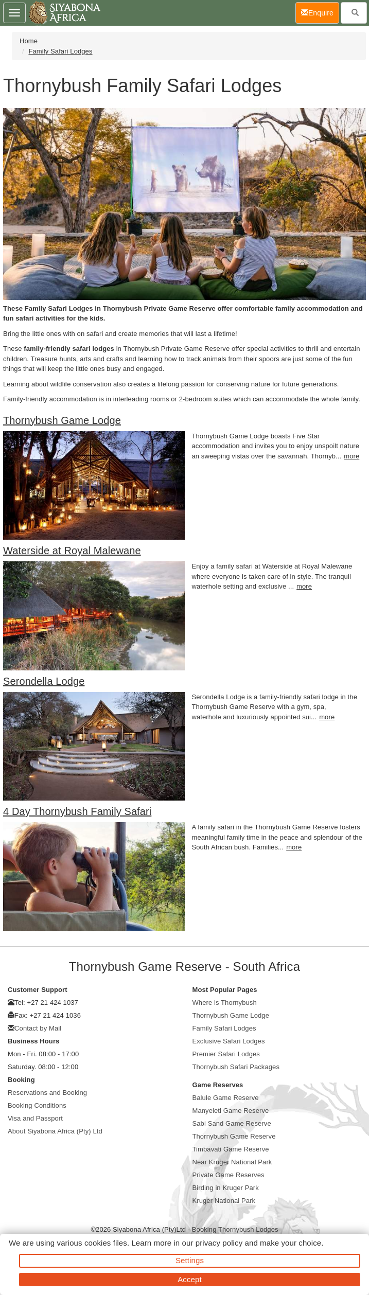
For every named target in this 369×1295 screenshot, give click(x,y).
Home (29, 41)
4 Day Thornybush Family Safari (77, 811)
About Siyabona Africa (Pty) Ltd (55, 1131)
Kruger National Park (224, 1200)
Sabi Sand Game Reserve (231, 1123)
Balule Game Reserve (225, 1098)
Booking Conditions (37, 1105)
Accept (189, 1279)
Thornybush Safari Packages (236, 1067)
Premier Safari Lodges (226, 1054)
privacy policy (219, 1242)
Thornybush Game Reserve (234, 1136)
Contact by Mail (37, 1028)
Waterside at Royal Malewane (72, 550)
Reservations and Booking (47, 1092)
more (351, 456)
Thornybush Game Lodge (62, 420)
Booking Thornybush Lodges (235, 1229)
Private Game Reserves (228, 1175)
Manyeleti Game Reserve (230, 1110)
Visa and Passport (35, 1118)
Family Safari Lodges (60, 51)
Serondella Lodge (43, 681)
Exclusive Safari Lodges (228, 1041)
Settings (189, 1260)
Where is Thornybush (224, 1002)
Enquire (320, 12)
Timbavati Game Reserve (230, 1149)
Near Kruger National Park (232, 1162)
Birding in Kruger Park (225, 1188)
